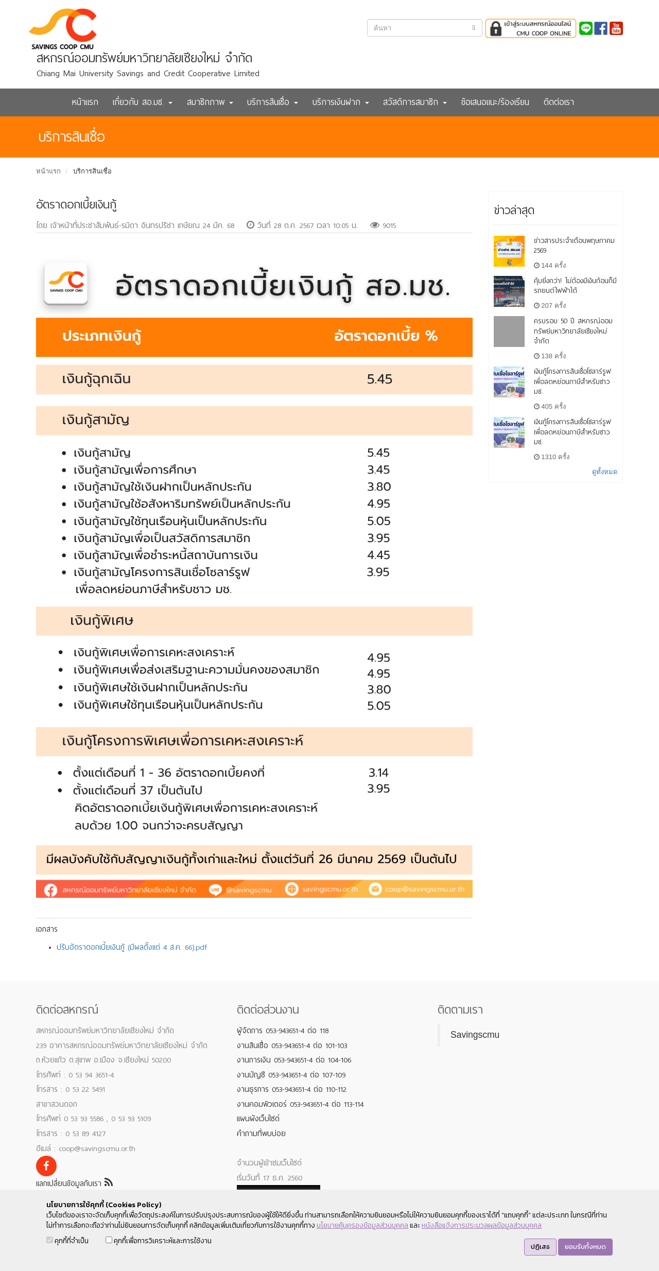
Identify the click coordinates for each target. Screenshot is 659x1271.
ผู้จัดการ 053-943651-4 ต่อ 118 (282, 1030)
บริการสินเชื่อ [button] (272, 102)
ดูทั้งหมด (604, 472)
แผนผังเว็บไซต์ (258, 1118)
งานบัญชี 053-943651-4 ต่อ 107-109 (291, 1075)
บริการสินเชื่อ (92, 171)
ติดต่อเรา (559, 102)
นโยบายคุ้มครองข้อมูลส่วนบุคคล (362, 1225)
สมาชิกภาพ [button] (210, 102)
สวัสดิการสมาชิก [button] (415, 102)
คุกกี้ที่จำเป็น (67, 1240)
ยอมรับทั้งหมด (585, 1246)
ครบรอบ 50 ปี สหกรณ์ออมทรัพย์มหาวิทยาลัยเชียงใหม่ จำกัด (573, 331)
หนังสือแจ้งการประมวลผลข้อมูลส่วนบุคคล (482, 1225)
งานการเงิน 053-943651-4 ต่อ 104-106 (294, 1060)
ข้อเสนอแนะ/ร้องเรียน (495, 102)
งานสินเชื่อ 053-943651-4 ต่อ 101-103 (292, 1045)
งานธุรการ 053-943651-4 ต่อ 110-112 (291, 1089)
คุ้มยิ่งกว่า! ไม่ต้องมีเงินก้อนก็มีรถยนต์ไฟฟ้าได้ (575, 286)
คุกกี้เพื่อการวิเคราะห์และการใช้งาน (159, 1240)
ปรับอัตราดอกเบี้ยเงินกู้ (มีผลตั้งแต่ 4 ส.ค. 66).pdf (132, 947)
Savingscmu (474, 1035)
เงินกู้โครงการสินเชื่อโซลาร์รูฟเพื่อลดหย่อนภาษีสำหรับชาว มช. (572, 381)
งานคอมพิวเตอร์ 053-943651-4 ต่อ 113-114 (300, 1104)
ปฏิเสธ (540, 1246)
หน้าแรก (85, 102)
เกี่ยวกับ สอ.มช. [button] (142, 102)
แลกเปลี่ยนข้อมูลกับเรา (74, 1183)
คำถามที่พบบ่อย (261, 1133)
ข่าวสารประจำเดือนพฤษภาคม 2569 (574, 246)
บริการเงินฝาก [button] (341, 102)
